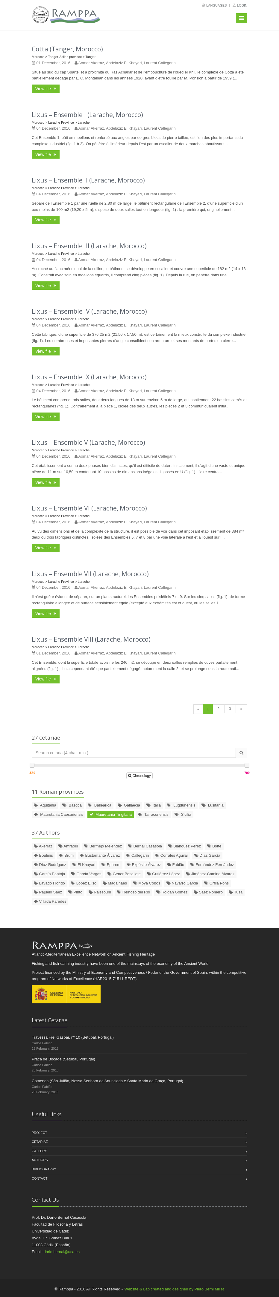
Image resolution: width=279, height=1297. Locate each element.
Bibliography (44, 1169)
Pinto (75, 892)
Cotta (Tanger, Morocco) (67, 49)
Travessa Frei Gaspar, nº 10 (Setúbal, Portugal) (73, 1037)
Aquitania (45, 805)
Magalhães (115, 883)
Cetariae (40, 1141)
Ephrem (110, 864)
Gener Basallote (124, 874)
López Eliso (83, 883)
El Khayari (83, 864)
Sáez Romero (208, 892)
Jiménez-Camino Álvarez (210, 874)
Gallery (39, 1151)
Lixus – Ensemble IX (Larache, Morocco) (89, 377)
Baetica (72, 805)
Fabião (175, 864)
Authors (40, 1160)
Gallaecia (129, 805)
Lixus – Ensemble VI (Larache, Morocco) (89, 508)
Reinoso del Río (133, 892)
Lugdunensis (181, 805)
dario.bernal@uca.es (62, 1252)
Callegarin (137, 855)
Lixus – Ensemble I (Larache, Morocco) (87, 115)
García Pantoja (49, 874)
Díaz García (207, 855)
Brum (66, 855)
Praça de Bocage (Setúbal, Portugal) (63, 1059)
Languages (216, 5)
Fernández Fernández (212, 864)
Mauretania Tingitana (111, 814)
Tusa (235, 892)
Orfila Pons (216, 883)
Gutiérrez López (163, 874)
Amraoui (68, 846)
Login (242, 5)
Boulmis (43, 855)
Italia (153, 805)
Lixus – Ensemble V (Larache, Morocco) (88, 442)
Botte (214, 846)
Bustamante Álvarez (100, 855)
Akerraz (43, 846)
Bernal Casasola (145, 846)
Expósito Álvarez (144, 864)
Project (39, 1133)
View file (45, 88)
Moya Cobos (146, 883)
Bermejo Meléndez (103, 846)
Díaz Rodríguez (50, 864)
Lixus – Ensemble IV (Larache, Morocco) (89, 311)
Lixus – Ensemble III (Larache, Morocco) (89, 246)
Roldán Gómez (171, 892)
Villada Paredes (50, 901)
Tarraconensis (153, 814)
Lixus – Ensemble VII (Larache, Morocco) (90, 574)
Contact (39, 1178)
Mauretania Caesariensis (58, 814)
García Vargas (86, 874)
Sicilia (183, 814)
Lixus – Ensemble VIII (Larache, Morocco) (91, 639)
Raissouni (100, 892)
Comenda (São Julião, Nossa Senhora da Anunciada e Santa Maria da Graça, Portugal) (107, 1081)
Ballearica (99, 805)
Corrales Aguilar (171, 855)
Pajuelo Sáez (48, 892)
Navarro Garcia (182, 883)
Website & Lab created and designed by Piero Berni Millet (174, 1289)
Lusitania (212, 805)
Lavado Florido (49, 883)
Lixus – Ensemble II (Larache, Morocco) (88, 180)
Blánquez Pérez (184, 846)
